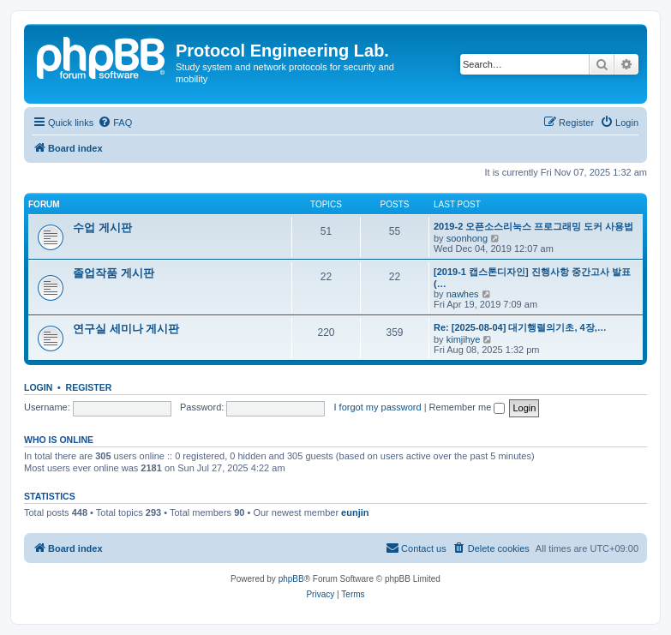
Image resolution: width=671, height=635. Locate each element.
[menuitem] (115, 122)
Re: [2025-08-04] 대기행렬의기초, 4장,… (520, 327)
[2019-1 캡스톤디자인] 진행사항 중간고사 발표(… (532, 278)
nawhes (462, 294)
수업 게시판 (102, 227)
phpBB (291, 579)
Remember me (467, 407)
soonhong (467, 238)
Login (38, 387)
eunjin (354, 512)
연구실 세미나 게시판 (126, 328)
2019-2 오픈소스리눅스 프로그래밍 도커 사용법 (533, 226)
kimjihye (463, 339)
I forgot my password (378, 407)
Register (89, 387)
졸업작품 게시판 (113, 273)
